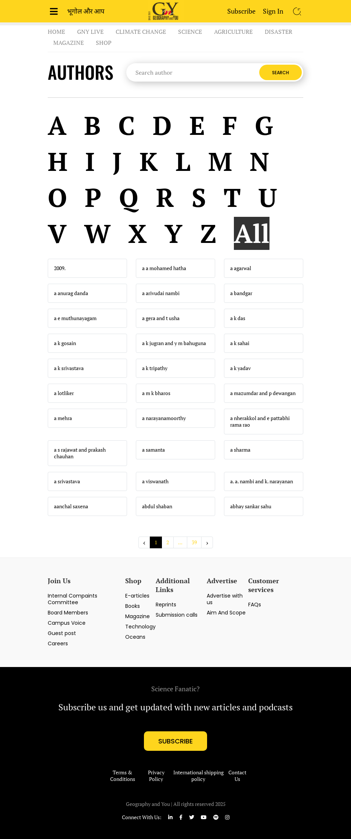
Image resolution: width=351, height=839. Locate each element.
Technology (140, 626)
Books (132, 606)
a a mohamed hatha (164, 268)
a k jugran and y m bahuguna (174, 343)
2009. (60, 268)
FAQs (254, 604)
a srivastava (67, 481)
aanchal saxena (71, 506)
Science (190, 32)
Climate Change (141, 32)
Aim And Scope (226, 612)
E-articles (137, 595)
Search (280, 72)
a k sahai (239, 343)
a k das (237, 318)
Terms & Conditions (122, 775)
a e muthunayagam (75, 318)
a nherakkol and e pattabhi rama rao (260, 421)
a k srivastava (69, 368)
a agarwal (240, 268)
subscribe (175, 741)
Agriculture (233, 32)
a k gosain (65, 343)
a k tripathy (154, 368)
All (251, 233)
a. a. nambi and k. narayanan (261, 481)
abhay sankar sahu (250, 506)
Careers (58, 643)
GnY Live (90, 32)
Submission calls (177, 615)
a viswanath (155, 481)
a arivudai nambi (161, 293)
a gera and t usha (161, 318)
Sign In (273, 11)
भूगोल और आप (85, 11)
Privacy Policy (156, 775)
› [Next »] (207, 542)
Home (56, 32)
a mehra (63, 418)
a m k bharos (156, 393)
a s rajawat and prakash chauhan (80, 453)
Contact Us (237, 775)
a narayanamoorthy (164, 418)
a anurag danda (71, 293)
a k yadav (240, 368)
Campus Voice (67, 623)
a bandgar (241, 293)
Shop (104, 43)
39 (194, 542)
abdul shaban (157, 506)
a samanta (153, 450)
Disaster (278, 32)
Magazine (68, 43)
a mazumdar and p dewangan (263, 393)
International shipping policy (198, 775)
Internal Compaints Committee (72, 599)
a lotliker (64, 393)
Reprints (166, 604)
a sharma (240, 450)
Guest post (62, 633)
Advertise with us (225, 599)
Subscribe (241, 11)
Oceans (135, 637)
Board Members (68, 612)
